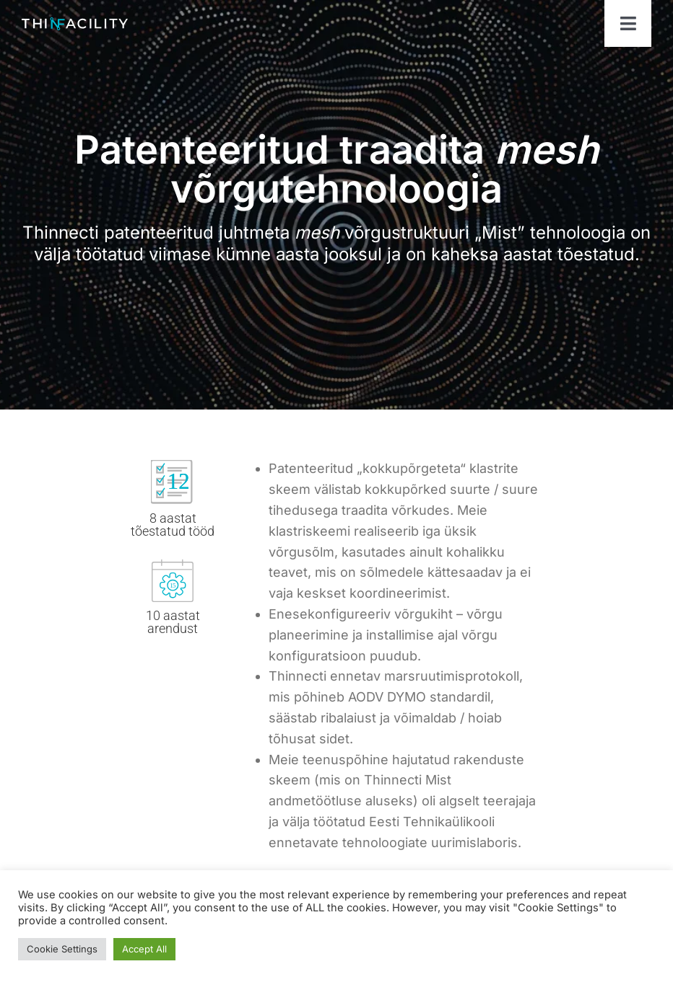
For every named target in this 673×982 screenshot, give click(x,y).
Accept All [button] (144, 949)
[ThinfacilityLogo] (75, 23)
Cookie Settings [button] (62, 949)
